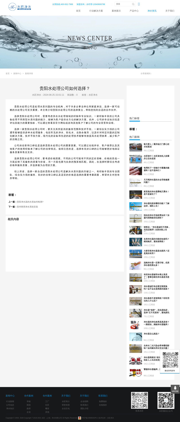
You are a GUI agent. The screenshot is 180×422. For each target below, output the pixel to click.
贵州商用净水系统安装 (27, 206)
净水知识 (10, 408)
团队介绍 (84, 408)
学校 (29, 401)
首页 (78, 11)
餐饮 (47, 408)
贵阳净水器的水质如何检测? (30, 202)
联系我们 (84, 405)
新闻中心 (17, 73)
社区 (47, 405)
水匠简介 (66, 401)
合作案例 (28, 395)
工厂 (47, 401)
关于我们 (169, 11)
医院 (29, 405)
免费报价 (103, 401)
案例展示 (116, 11)
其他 (47, 412)
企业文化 (66, 408)
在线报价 (103, 405)
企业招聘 (84, 401)
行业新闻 (10, 401)
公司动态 (10, 405)
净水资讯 (152, 11)
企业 (29, 412)
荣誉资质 (66, 405)
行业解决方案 (96, 11)
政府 (29, 408)
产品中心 (134, 11)
